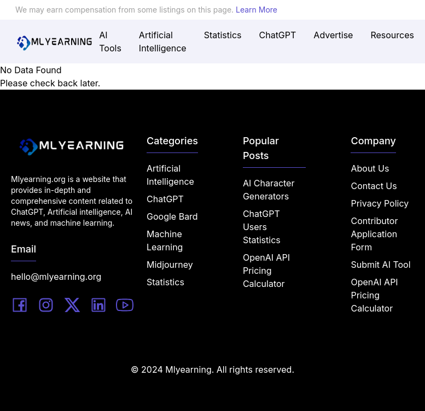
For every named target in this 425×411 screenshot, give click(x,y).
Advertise (333, 35)
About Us (370, 168)
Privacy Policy (380, 203)
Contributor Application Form (374, 234)
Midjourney (170, 264)
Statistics (223, 35)
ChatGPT (277, 35)
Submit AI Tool (380, 264)
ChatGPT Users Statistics (262, 226)
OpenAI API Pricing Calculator (266, 270)
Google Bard (172, 216)
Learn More (256, 9)
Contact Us (374, 185)
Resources (392, 35)
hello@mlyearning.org (56, 276)
